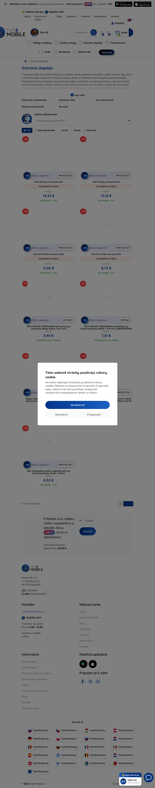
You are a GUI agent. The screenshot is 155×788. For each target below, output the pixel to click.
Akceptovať (78, 405)
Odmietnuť (61, 414)
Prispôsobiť (93, 414)
